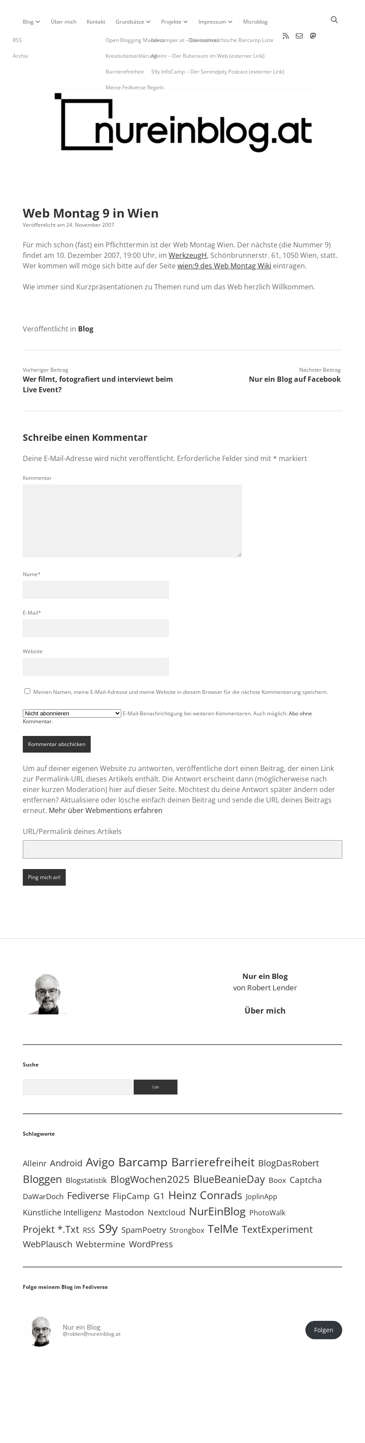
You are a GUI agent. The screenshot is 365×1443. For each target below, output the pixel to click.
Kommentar (37, 451)
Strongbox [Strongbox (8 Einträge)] (187, 1204)
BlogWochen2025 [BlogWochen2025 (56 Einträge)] (150, 1153)
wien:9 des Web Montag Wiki (224, 239)
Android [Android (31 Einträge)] (66, 1137)
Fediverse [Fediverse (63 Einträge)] (88, 1169)
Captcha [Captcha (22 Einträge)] (306, 1153)
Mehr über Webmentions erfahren (106, 784)
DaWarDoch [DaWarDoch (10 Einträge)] (43, 1170)
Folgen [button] (323, 1304)
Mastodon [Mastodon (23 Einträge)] (124, 1186)
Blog (28, 21)
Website (33, 625)
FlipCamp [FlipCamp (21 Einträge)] (131, 1170)
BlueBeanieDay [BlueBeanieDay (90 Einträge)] (229, 1153)
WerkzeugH (188, 229)
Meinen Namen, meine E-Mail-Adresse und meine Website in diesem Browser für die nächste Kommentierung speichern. (180, 665)
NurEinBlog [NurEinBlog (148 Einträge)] (217, 1185)
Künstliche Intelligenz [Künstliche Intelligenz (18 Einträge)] (62, 1185)
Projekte (171, 21)
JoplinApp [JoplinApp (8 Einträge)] (261, 1170)
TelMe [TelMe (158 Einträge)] (223, 1202)
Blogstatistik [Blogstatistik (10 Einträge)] (86, 1154)
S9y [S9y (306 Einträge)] (108, 1202)
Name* (32, 548)
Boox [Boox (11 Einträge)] (277, 1154)
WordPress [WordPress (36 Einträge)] (151, 1217)
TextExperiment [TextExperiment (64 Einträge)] (277, 1202)
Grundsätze (130, 21)
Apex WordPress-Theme (155, 1433)
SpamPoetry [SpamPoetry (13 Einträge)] (143, 1203)
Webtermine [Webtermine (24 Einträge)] (100, 1218)
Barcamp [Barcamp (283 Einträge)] (143, 1136)
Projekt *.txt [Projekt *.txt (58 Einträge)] (51, 1203)
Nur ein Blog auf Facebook (295, 353)
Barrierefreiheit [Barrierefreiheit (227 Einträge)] (213, 1136)
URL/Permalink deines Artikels (72, 805)
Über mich (63, 21)
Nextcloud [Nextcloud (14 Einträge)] (166, 1186)
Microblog (255, 21)
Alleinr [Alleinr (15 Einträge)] (34, 1137)
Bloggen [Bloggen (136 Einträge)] (42, 1152)
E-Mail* (32, 586)
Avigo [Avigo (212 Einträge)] (100, 1136)
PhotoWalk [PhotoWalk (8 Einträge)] (267, 1186)
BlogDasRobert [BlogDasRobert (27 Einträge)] (288, 1137)
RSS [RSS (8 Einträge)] (89, 1204)
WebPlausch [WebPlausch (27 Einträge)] (47, 1218)
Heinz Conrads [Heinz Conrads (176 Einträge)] (205, 1168)
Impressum (212, 21)
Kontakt (96, 21)
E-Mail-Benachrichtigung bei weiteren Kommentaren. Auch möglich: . (167, 691)
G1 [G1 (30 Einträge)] (159, 1170)
